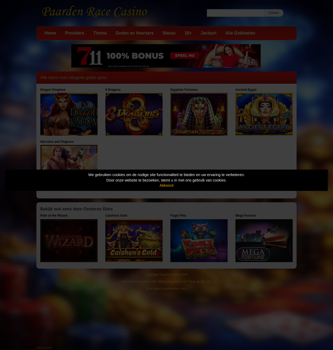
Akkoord (167, 185)
